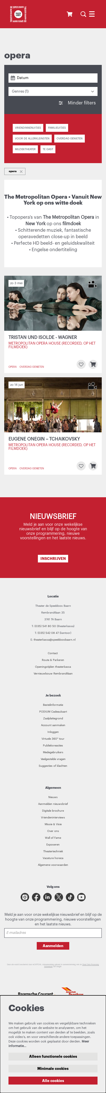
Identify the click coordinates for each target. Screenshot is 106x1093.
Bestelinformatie (53, 705)
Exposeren (53, 844)
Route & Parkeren (53, 660)
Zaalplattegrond (53, 718)
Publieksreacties (53, 745)
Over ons (53, 831)
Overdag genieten (70, 138)
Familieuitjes (57, 127)
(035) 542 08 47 (48, 633)
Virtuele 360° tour (53, 738)
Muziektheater (25, 149)
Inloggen (53, 732)
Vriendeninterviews (53, 817)
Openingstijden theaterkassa (53, 666)
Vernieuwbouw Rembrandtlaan (53, 673)
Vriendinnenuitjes (28, 127)
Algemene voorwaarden (53, 865)
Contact (53, 653)
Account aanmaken (53, 725)
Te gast (48, 149)
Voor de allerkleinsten (32, 138)
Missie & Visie (53, 824)
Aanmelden (53, 946)
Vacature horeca (53, 858)
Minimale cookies (53, 1068)
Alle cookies (53, 1081)
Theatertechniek (53, 851)
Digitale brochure (53, 810)
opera (12, 367)
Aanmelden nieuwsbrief (53, 804)
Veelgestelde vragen (53, 759)
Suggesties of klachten (53, 766)
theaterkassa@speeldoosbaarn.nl (54, 639)
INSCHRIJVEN (53, 558)
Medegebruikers (53, 752)
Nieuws (53, 797)
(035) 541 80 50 (45, 626)
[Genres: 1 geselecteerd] (53, 91)
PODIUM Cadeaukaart (53, 711)
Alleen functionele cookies (53, 1056)
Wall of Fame (53, 837)
